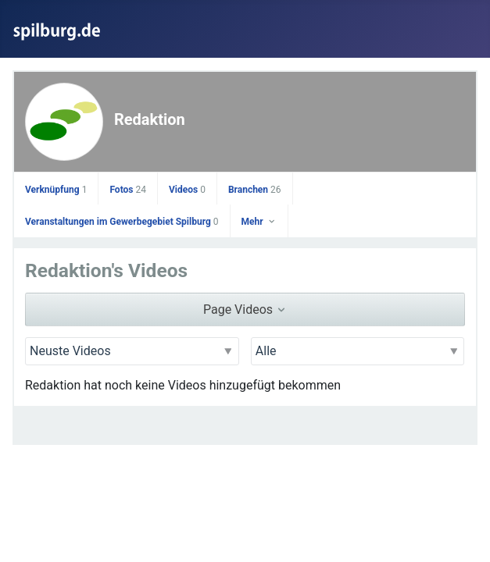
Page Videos (245, 309)
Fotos (127, 189)
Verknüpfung (56, 189)
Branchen (254, 189)
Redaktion (149, 119)
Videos (187, 189)
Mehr (259, 221)
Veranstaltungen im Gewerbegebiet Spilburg (122, 221)
